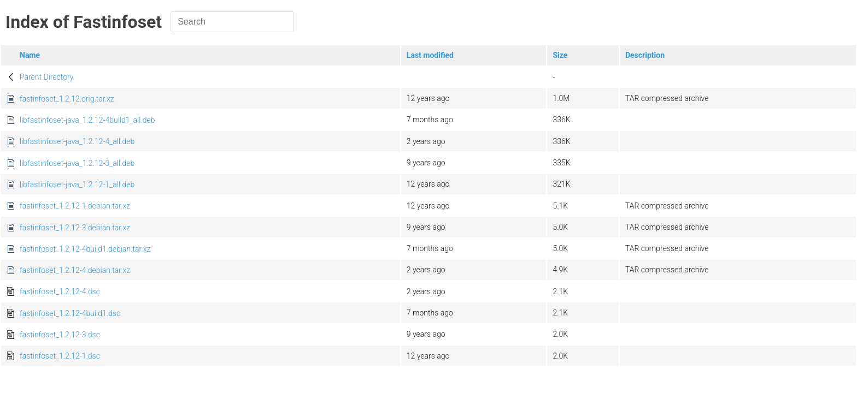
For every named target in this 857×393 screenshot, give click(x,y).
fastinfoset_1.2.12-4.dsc (60, 291)
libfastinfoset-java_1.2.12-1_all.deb (77, 184)
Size (560, 55)
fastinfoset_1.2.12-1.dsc (60, 356)
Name (30, 55)
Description (645, 55)
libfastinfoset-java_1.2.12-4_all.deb (77, 141)
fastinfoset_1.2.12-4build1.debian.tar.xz (85, 249)
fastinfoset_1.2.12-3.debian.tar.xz (75, 227)
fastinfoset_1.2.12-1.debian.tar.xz (75, 205)
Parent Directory (47, 77)
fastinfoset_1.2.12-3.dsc (60, 334)
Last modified (430, 55)
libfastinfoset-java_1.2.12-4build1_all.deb (87, 120)
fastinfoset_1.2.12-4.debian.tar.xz (75, 270)
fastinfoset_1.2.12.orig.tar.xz (67, 98)
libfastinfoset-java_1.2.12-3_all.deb (77, 163)
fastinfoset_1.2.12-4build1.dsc (70, 313)
